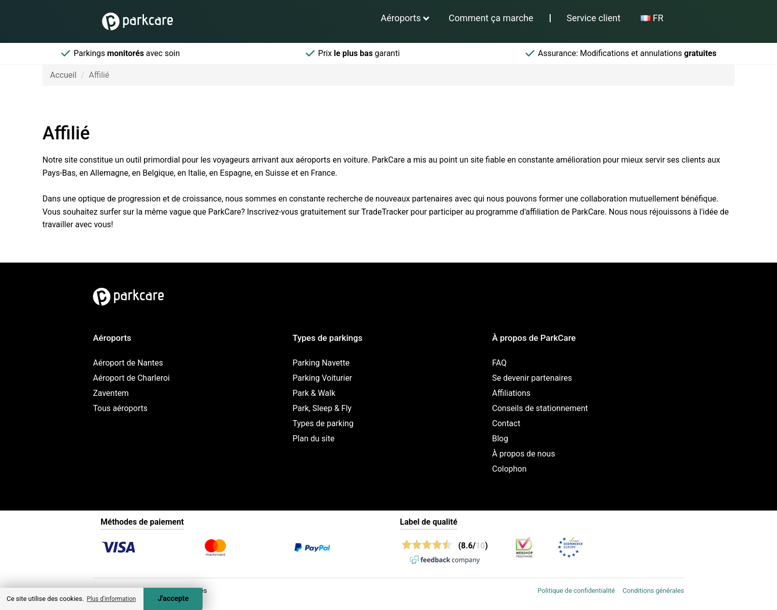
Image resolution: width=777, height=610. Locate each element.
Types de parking (323, 423)
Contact (506, 423)
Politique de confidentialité (576, 590)
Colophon (509, 469)
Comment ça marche (491, 18)
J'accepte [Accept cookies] (173, 598)
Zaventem (111, 393)
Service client (594, 18)
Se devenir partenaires (532, 378)
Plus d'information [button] (111, 598)
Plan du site (313, 438)
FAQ (499, 363)
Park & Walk (314, 393)
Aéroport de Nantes (128, 363)
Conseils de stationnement (540, 408)
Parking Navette (321, 363)
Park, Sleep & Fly (322, 408)
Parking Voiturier (322, 378)
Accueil (63, 75)
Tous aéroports (120, 408)
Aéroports (400, 18)
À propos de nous (523, 454)
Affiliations (511, 393)
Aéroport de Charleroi (131, 378)
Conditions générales (653, 590)
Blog (500, 438)
